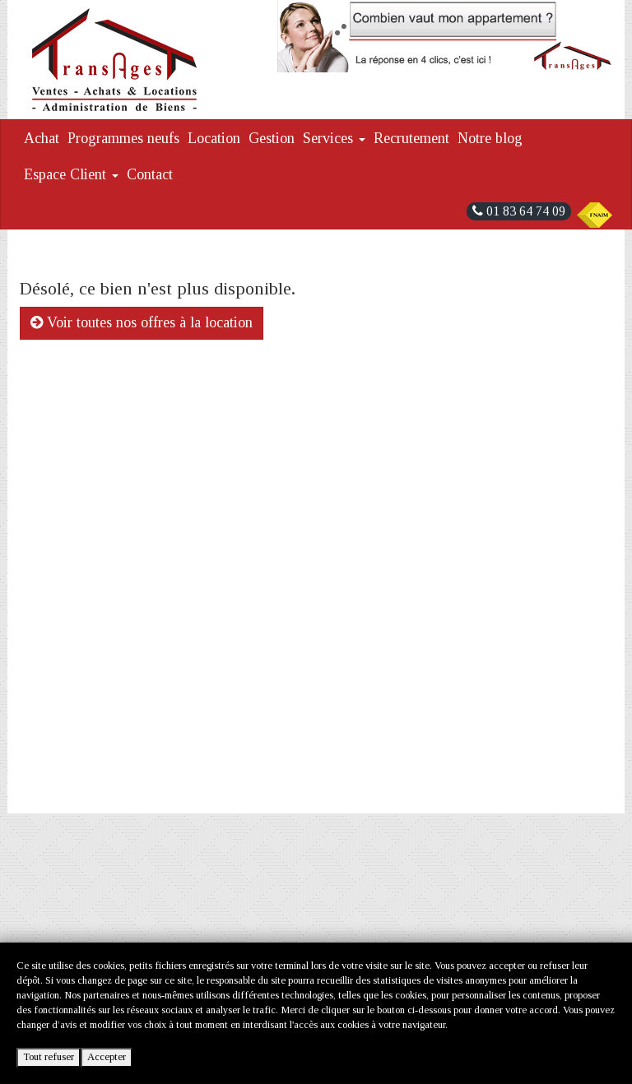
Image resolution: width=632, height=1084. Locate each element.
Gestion (272, 138)
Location (214, 138)
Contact (150, 174)
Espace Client (71, 174)
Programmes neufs (123, 138)
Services (334, 138)
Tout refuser (48, 1057)
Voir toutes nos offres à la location (141, 322)
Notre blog (490, 138)
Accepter (106, 1057)
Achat (41, 138)
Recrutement (411, 138)
